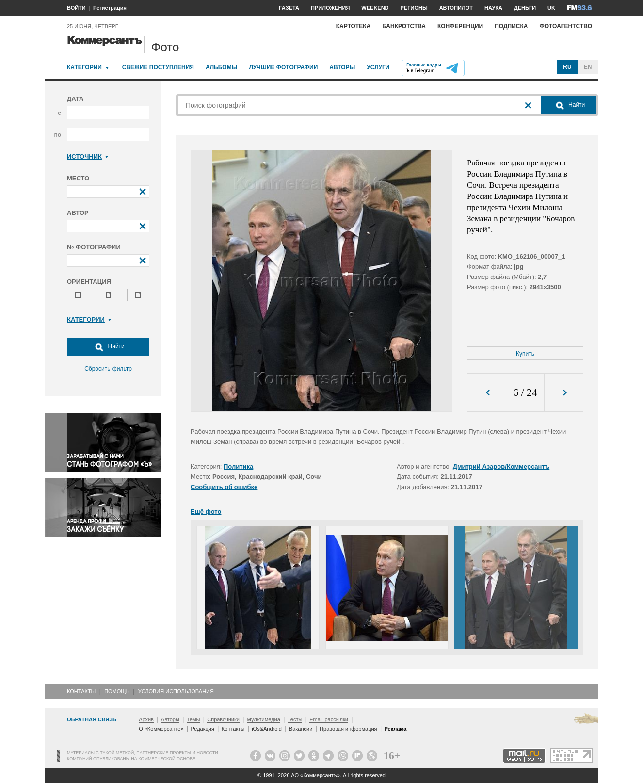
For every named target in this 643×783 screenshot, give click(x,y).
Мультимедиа (263, 719)
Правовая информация (348, 729)
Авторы (342, 67)
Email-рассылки (328, 719)
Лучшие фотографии (283, 67)
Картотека (353, 26)
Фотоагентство (565, 26)
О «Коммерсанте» (161, 729)
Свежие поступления (158, 67)
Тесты (295, 719)
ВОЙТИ (76, 8)
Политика (238, 466)
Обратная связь (91, 719)
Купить (525, 353)
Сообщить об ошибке (224, 486)
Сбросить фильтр (108, 368)
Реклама (395, 729)
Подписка (511, 26)
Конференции (460, 26)
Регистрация (110, 8)
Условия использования (176, 691)
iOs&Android (267, 729)
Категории (84, 67)
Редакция (202, 729)
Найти (108, 347)
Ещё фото (206, 511)
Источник (87, 156)
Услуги (378, 67)
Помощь (116, 691)
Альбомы (222, 67)
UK (551, 8)
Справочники (223, 719)
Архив (146, 719)
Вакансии (301, 729)
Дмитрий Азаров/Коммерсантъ (501, 466)
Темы (193, 719)
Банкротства (404, 26)
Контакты (81, 691)
